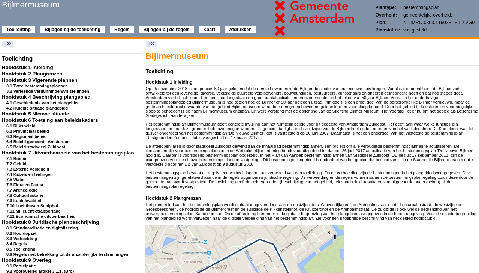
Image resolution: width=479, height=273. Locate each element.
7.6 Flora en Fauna (24, 185)
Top (8, 43)
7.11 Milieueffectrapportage (33, 211)
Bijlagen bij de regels (166, 29)
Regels (121, 29)
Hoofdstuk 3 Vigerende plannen (39, 80)
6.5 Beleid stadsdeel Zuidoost (35, 147)
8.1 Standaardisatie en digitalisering (42, 228)
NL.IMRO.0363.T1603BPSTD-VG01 (440, 22)
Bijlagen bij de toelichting (72, 29)
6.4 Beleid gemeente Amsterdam (38, 142)
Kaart (209, 29)
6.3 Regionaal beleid (26, 136)
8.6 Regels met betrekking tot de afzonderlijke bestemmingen (67, 254)
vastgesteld (415, 30)
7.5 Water (15, 179)
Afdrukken (240, 29)
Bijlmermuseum (31, 4)
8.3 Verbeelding (21, 238)
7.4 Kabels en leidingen (29, 174)
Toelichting (18, 29)
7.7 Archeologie (21, 190)
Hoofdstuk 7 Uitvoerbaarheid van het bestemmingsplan (68, 153)
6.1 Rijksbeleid (21, 126)
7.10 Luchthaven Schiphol (32, 206)
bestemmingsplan (421, 7)
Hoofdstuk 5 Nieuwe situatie (35, 114)
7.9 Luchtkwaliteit (23, 200)
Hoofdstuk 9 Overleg (26, 260)
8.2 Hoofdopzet (21, 233)
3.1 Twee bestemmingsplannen (37, 86)
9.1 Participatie (21, 266)
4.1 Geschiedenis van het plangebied (43, 102)
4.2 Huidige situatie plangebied (37, 108)
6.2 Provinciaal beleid (27, 131)
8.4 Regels (16, 244)
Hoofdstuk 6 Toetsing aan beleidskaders (50, 120)
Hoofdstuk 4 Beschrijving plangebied (46, 97)
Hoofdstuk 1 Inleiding (27, 67)
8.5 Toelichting (21, 249)
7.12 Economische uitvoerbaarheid (41, 216)
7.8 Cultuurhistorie (24, 195)
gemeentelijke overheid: (427, 15)
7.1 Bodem (17, 158)
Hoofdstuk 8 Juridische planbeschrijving (50, 222)
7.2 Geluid (16, 164)
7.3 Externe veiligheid (27, 169)
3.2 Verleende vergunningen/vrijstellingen (47, 91)
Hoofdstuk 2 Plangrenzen (32, 73)
